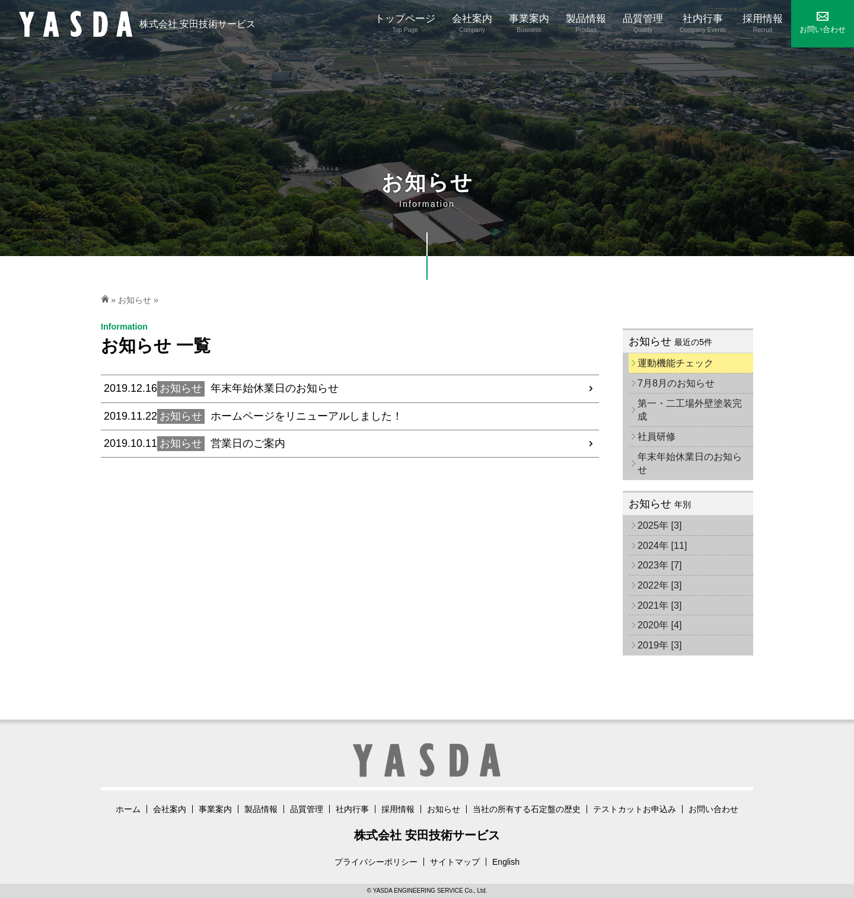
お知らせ (134, 300)
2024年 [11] (662, 545)
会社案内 (169, 809)
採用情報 (398, 809)
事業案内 (215, 809)
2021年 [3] (660, 605)
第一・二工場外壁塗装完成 (690, 410)
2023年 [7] (660, 565)
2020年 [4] (660, 624)
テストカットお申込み (634, 809)
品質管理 (306, 809)
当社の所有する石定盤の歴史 (527, 809)
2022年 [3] (660, 585)
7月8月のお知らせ (676, 383)
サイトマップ (455, 862)
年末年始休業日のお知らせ (690, 463)
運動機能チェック (675, 362)
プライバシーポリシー (376, 862)
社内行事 (352, 809)
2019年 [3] (660, 645)
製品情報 (261, 809)
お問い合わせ (713, 809)
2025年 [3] (660, 525)
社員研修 (656, 436)
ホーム (128, 809)
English (506, 862)
